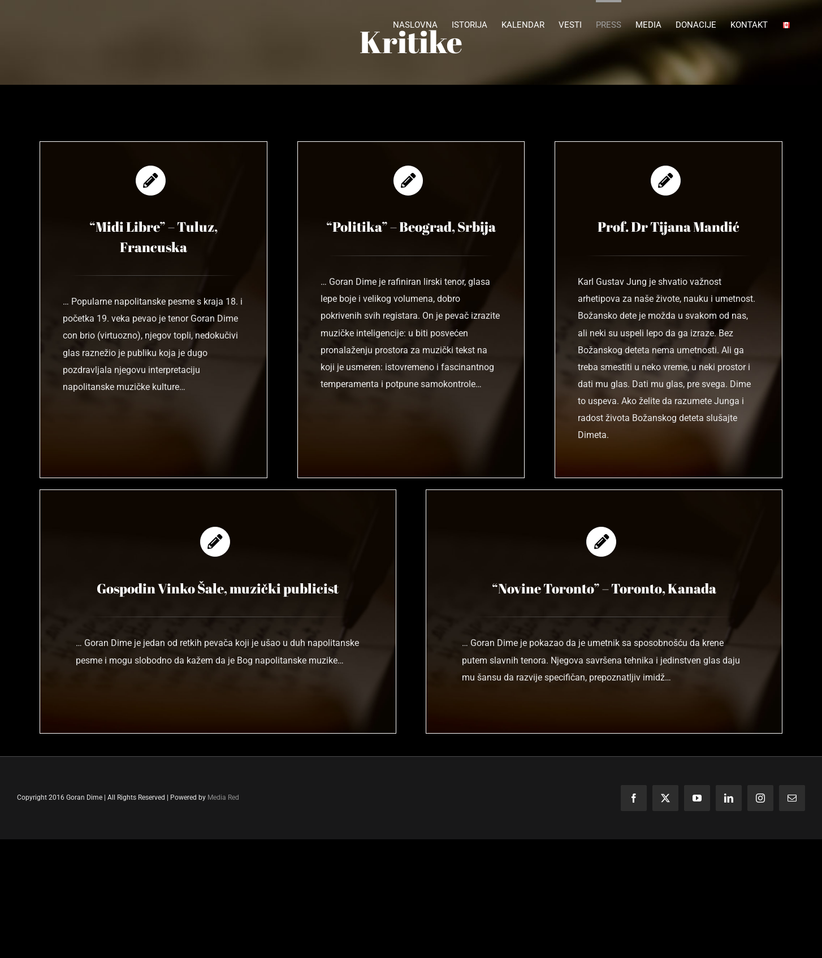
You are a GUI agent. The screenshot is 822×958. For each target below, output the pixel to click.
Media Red (223, 797)
